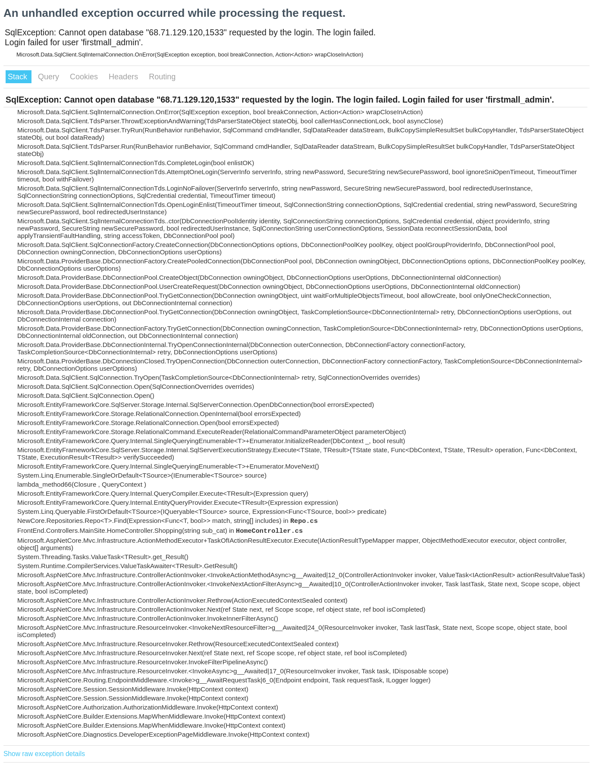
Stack (18, 76)
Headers (124, 76)
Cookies (85, 76)
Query (49, 76)
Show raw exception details (44, 753)
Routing (162, 76)
